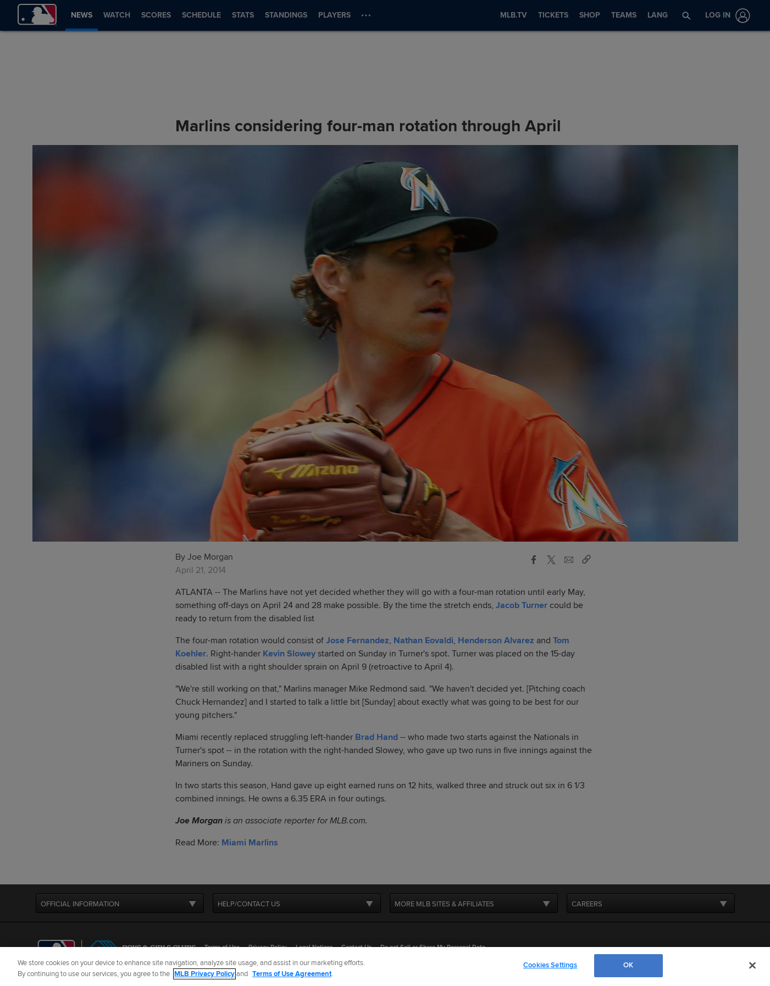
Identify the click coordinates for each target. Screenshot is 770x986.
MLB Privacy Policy (204, 974)
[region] (385, 966)
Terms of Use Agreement (291, 974)
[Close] (752, 965)
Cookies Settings (550, 965)
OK (628, 965)
